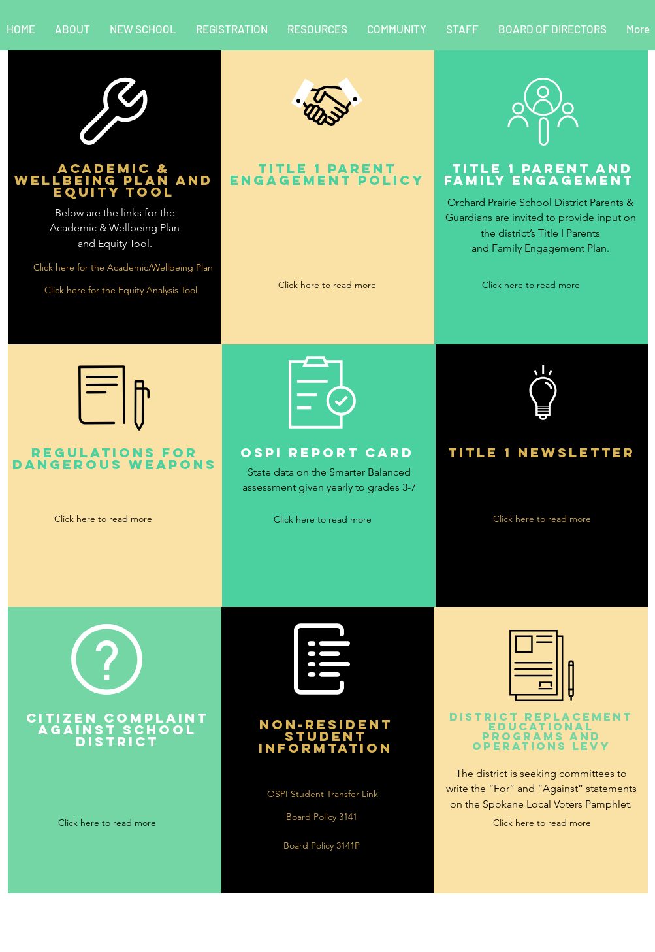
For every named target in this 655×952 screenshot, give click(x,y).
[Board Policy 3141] (322, 817)
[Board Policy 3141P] (322, 845)
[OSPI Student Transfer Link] (323, 794)
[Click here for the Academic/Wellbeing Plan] (123, 267)
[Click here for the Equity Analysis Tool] (121, 290)
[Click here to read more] (327, 285)
